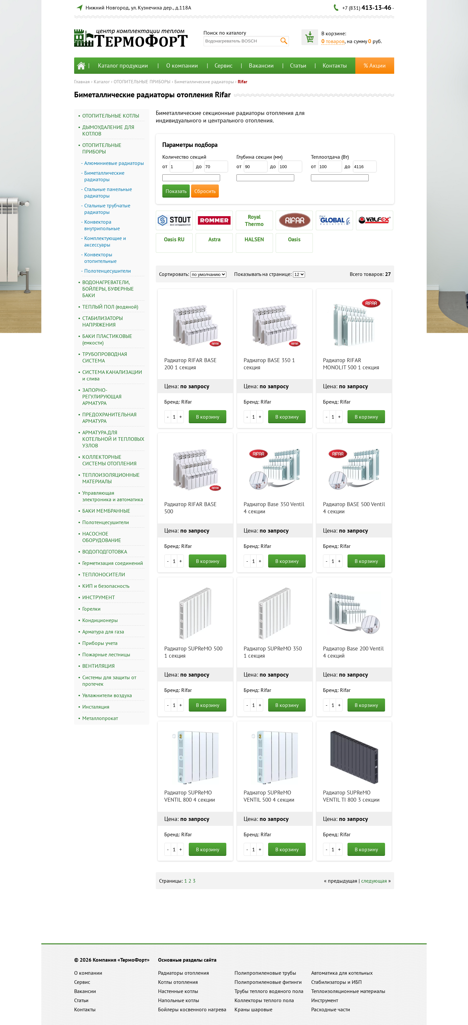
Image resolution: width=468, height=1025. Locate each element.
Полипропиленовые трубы (265, 972)
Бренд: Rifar (178, 401)
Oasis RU (174, 239)
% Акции (374, 65)
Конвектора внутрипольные (102, 225)
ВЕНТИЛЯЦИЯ (98, 666)
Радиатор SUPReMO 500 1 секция (193, 652)
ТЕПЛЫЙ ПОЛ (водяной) (110, 306)
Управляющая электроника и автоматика (112, 496)
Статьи (298, 65)
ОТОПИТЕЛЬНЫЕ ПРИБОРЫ (142, 82)
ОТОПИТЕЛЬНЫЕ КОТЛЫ (110, 115)
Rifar (242, 82)
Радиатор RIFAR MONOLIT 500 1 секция (351, 364)
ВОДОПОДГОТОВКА (104, 551)
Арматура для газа (103, 631)
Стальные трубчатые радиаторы (107, 208)
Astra (214, 239)
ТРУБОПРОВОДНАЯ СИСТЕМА (104, 357)
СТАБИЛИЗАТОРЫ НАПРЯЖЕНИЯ (102, 321)
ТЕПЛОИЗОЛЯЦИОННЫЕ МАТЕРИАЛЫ (111, 478)
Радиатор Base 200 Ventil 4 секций (353, 652)
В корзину (207, 416)
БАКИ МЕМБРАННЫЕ (106, 510)
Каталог (102, 82)
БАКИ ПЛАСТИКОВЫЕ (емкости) (107, 339)
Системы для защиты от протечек (109, 680)
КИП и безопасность (105, 586)
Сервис (224, 65)
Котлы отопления (178, 982)
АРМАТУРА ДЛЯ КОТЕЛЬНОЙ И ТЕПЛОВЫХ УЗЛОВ (113, 439)
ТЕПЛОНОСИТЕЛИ (103, 574)
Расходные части (330, 1009)
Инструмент (324, 1000)
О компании (182, 65)
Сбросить (205, 191)
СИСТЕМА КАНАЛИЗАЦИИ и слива (112, 375)
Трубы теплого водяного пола (268, 991)
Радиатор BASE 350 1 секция (269, 364)
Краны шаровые (253, 1009)
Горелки (91, 608)
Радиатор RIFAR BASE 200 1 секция (190, 364)
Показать (176, 191)
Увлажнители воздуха (107, 695)
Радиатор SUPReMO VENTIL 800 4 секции (189, 796)
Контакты (335, 65)
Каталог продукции (123, 65)
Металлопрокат (100, 718)
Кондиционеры (100, 620)
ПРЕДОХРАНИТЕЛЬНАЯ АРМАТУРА (109, 417)
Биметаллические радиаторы (204, 82)
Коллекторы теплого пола (264, 1000)
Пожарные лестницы (106, 654)
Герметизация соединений (112, 563)
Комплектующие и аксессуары (105, 241)
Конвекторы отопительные (100, 257)
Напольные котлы (178, 1000)
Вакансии (261, 65)
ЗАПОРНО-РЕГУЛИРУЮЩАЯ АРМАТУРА (101, 396)
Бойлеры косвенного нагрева (192, 1009)
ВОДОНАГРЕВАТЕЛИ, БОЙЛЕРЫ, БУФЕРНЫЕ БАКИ (108, 288)
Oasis (294, 239)
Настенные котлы (178, 991)
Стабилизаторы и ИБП (336, 982)
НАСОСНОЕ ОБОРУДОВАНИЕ (101, 536)
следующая (374, 880)
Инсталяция (95, 706)
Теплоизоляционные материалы (348, 991)
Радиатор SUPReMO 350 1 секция (273, 652)
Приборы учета (100, 643)
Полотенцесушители (107, 270)
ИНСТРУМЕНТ (98, 597)
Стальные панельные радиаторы (108, 192)
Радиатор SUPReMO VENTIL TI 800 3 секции (351, 796)
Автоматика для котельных (342, 972)
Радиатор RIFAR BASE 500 (190, 508)
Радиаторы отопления (183, 972)
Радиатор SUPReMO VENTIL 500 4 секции (269, 796)
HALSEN (254, 239)
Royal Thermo (254, 220)
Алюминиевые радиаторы (114, 163)
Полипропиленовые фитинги (268, 982)
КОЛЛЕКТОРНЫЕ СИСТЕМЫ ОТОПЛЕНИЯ (109, 460)
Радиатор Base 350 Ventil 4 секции (274, 508)
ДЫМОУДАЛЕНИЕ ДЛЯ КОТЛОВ (108, 130)
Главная (82, 82)
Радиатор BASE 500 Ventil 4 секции (354, 508)
